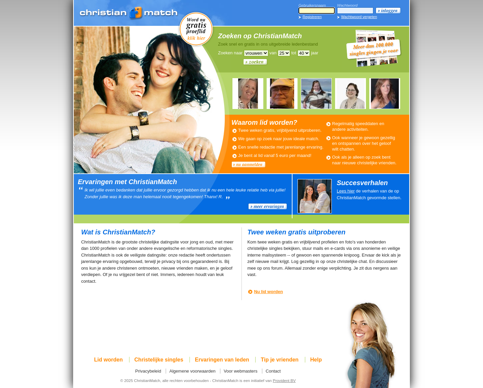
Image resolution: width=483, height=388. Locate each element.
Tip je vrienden (280, 360)
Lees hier (346, 190)
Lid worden (108, 360)
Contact (273, 371)
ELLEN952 (316, 93)
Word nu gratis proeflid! (196, 28)
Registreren (312, 17)
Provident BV (284, 380)
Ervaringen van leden (222, 360)
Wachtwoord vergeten (359, 17)
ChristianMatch (129, 13)
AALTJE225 (350, 93)
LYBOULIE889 (248, 93)
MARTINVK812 (282, 93)
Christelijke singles (159, 360)
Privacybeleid (148, 371)
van (272, 52)
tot (293, 52)
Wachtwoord (347, 5)
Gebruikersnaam (312, 5)
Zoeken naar (230, 52)
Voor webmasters (240, 371)
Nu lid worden (268, 291)
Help (316, 360)
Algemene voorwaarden (192, 371)
